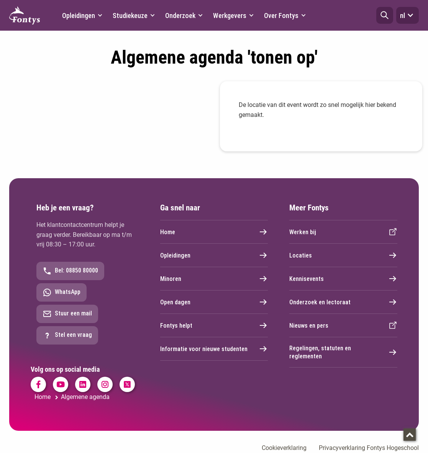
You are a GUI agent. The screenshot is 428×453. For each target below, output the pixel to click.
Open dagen (214, 302)
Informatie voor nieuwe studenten (214, 348)
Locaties (343, 255)
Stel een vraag (67, 335)
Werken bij (343, 231)
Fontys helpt (214, 325)
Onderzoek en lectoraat (343, 302)
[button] (384, 15)
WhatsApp (61, 292)
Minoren (214, 278)
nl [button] (407, 15)
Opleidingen (214, 255)
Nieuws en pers (343, 325)
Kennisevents (343, 278)
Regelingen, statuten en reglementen (343, 352)
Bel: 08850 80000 (70, 271)
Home (214, 231)
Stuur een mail (67, 313)
